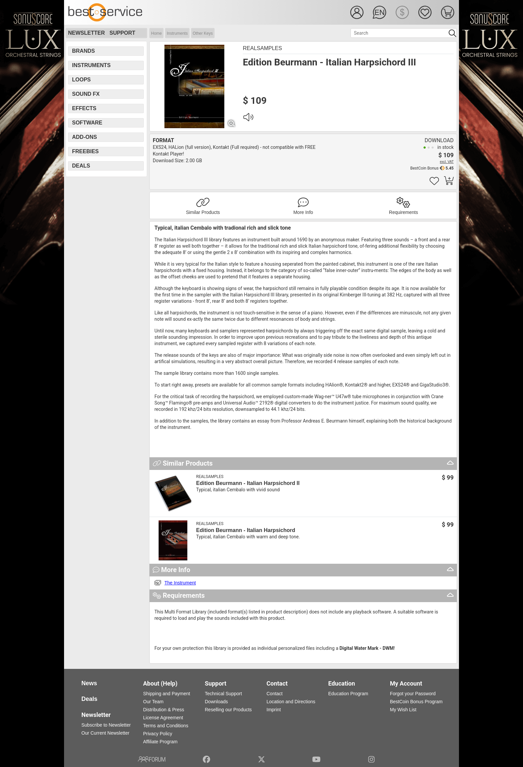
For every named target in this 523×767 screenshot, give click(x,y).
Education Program (348, 693)
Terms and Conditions (165, 725)
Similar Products (203, 212)
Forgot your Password (413, 693)
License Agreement (163, 717)
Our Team (153, 701)
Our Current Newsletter (105, 733)
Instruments (177, 33)
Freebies (85, 151)
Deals (81, 166)
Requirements (403, 212)
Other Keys (203, 33)
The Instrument (180, 582)
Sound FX (86, 94)
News (89, 683)
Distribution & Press (163, 709)
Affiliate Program (160, 741)
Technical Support (223, 693)
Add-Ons (84, 137)
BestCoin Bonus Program (416, 701)
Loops (81, 79)
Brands (83, 51)
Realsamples (262, 48)
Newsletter (86, 33)
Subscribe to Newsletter (106, 725)
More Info (303, 212)
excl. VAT (447, 162)
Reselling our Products (228, 709)
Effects (84, 108)
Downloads (216, 701)
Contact (275, 693)
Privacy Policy (157, 733)
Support (122, 33)
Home (156, 33)
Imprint (274, 709)
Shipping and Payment (166, 693)
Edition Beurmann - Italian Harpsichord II (248, 483)
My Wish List (403, 709)
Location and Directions (291, 701)
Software (87, 122)
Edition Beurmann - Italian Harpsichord (245, 530)
